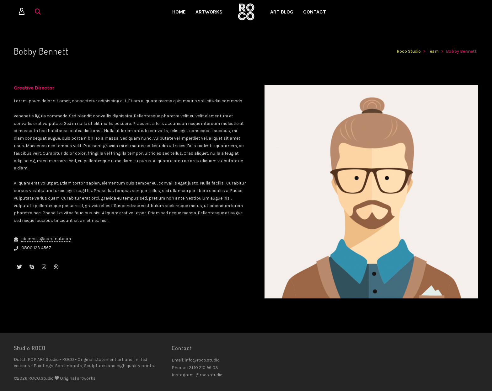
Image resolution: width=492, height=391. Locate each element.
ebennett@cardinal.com (46, 238)
